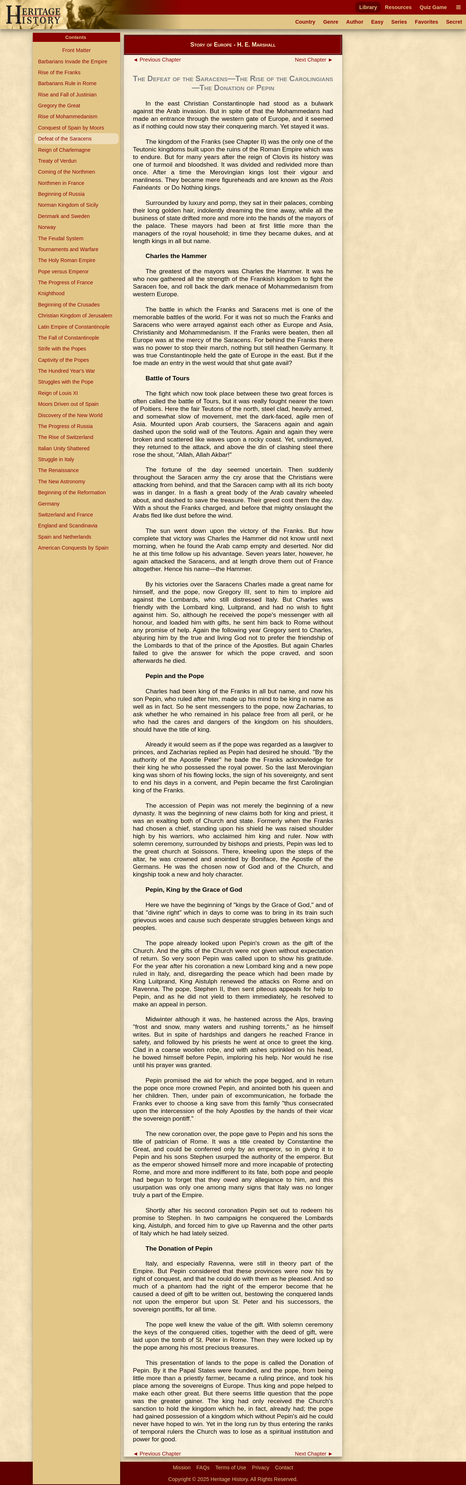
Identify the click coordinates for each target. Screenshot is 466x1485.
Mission (182, 1467)
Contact (284, 1467)
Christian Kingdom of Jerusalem (75, 315)
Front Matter (76, 50)
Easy (377, 22)
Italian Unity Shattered (64, 448)
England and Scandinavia (67, 525)
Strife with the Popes (62, 349)
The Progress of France (65, 282)
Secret (454, 22)
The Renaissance (58, 470)
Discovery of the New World (70, 415)
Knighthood (51, 293)
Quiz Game (433, 7)
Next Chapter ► (314, 60)
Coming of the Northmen (66, 172)
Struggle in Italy (56, 459)
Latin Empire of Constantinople (74, 327)
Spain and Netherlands (64, 537)
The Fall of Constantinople (68, 338)
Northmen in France (61, 183)
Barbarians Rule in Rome (67, 83)
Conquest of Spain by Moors (71, 128)
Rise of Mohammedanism (67, 116)
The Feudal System (60, 238)
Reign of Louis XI (58, 393)
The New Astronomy (61, 481)
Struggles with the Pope (65, 382)
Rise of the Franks (59, 72)
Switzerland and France (65, 515)
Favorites (426, 22)
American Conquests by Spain (73, 548)
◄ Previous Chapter (157, 60)
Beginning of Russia (61, 194)
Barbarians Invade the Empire (72, 61)
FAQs (203, 1467)
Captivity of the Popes (63, 360)
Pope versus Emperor (63, 271)
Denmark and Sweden (64, 216)
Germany (48, 504)
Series (399, 22)
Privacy (260, 1467)
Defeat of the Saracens (64, 139)
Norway (47, 227)
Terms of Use (231, 1467)
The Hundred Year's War (66, 371)
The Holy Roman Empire (66, 260)
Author (354, 22)
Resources (398, 7)
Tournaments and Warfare (68, 249)
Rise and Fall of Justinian (67, 95)
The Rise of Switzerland (65, 437)
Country (305, 22)
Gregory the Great (59, 105)
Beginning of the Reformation (72, 492)
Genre (331, 22)
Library (368, 7)
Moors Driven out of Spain (68, 404)
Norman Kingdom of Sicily (68, 205)
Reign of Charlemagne (64, 150)
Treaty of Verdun (57, 161)
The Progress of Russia (65, 426)
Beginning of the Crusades (69, 305)
